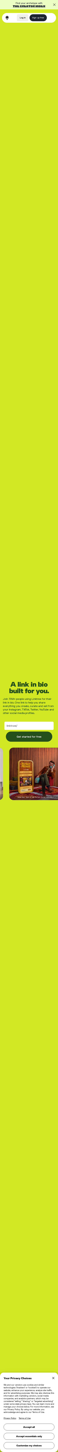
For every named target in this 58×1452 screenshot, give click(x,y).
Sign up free (38, 18)
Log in (23, 18)
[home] (7, 18)
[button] (50, 17)
